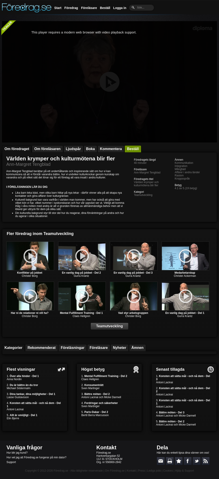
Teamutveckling (143, 195)
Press (141, 470)
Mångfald (180, 169)
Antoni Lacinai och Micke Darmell (101, 397)
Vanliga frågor (24, 447)
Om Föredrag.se (115, 470)
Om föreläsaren (47, 149)
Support (11, 462)
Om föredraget (16, 149)
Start (57, 8)
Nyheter (119, 348)
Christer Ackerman (185, 275)
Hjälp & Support (184, 470)
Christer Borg (30, 275)
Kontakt (106, 447)
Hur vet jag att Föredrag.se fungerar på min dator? (36, 457)
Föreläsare (89, 8)
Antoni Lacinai (15, 409)
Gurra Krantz (81, 275)
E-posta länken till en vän (161, 461)
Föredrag (71, 8)
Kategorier (13, 348)
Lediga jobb (154, 470)
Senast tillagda (170, 369)
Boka (90, 149)
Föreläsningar (72, 348)
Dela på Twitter (197, 461)
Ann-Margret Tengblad (28, 164)
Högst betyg (93, 369)
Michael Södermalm (18, 388)
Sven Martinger (90, 388)
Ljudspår (73, 149)
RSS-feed (206, 461)
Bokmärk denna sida (179, 461)
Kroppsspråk (182, 178)
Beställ (105, 8)
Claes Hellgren (81, 316)
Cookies (168, 470)
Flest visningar (21, 369)
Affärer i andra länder (187, 172)
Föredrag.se (61, 470)
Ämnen (137, 348)
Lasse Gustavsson (18, 397)
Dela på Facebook (188, 461)
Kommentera (111, 149)
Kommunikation (184, 162)
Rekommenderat (42, 348)
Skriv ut (170, 461)
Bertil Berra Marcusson (95, 415)
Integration (181, 166)
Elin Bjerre (13, 418)
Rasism (179, 175)
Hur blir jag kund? (17, 452)
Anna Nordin (14, 379)
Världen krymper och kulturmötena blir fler (60, 158)
